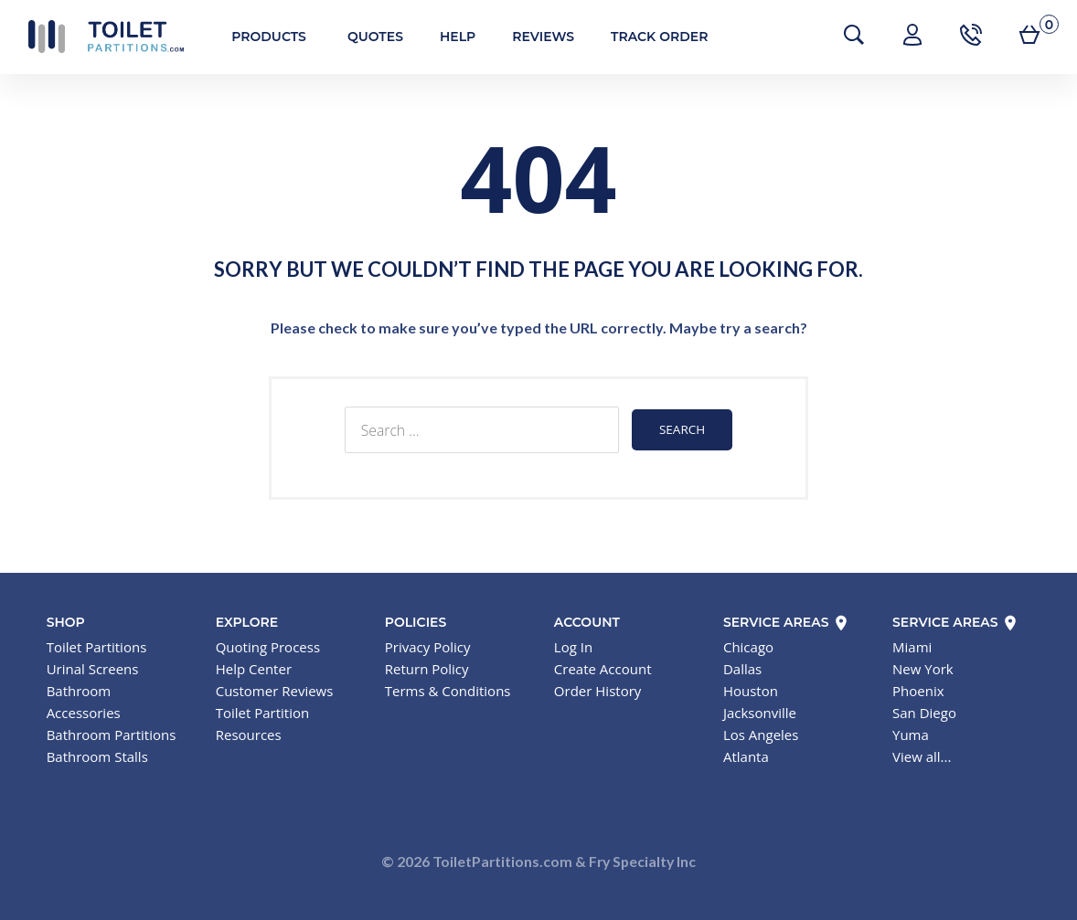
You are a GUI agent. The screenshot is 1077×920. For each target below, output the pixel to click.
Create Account (603, 668)
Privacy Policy (428, 646)
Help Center (254, 668)
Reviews (538, 36)
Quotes (370, 36)
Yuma (910, 733)
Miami (912, 646)
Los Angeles (761, 733)
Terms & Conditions (448, 690)
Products (264, 36)
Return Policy (427, 668)
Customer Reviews (275, 690)
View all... (921, 755)
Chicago (748, 646)
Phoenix (918, 690)
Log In (573, 646)
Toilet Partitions (100, 36)
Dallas (742, 668)
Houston (750, 690)
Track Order (654, 36)
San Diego (924, 712)
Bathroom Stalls (97, 755)
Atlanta (746, 755)
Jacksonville (759, 712)
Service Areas (786, 621)
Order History (597, 690)
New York (923, 668)
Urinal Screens (93, 668)
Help (452, 36)
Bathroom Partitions (111, 733)
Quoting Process (268, 646)
